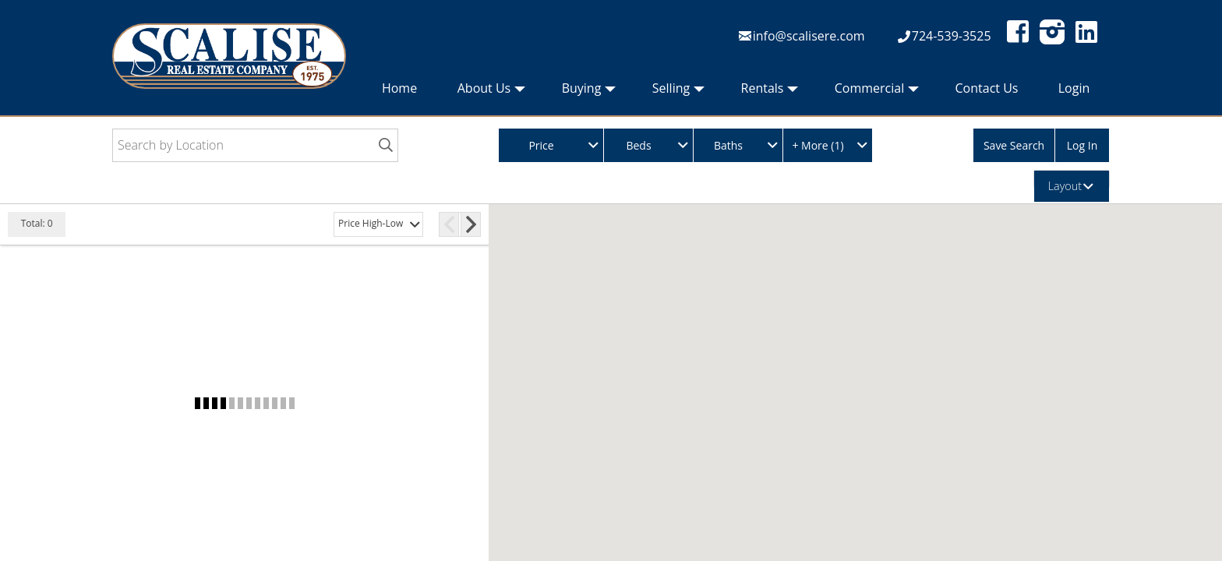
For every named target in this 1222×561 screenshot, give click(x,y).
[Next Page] (471, 224)
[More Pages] (433, 224)
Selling (678, 91)
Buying (589, 91)
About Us (491, 91)
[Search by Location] (255, 145)
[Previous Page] (350, 224)
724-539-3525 (951, 35)
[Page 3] (416, 224)
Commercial (877, 91)
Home (399, 88)
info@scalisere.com (809, 35)
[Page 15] (449, 224)
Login (1074, 88)
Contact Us (987, 88)
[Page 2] (394, 224)
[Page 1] (372, 224)
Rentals (770, 91)
